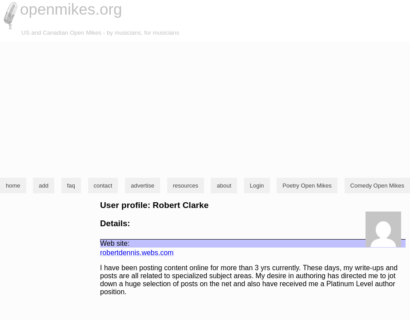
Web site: (114, 243)
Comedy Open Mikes (377, 185)
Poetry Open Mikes (307, 185)
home (13, 185)
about (224, 185)
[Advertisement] (205, 108)
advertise (142, 185)
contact (103, 185)
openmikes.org (71, 9)
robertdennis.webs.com (136, 252)
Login (257, 185)
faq (71, 185)
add (43, 185)
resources (185, 185)
